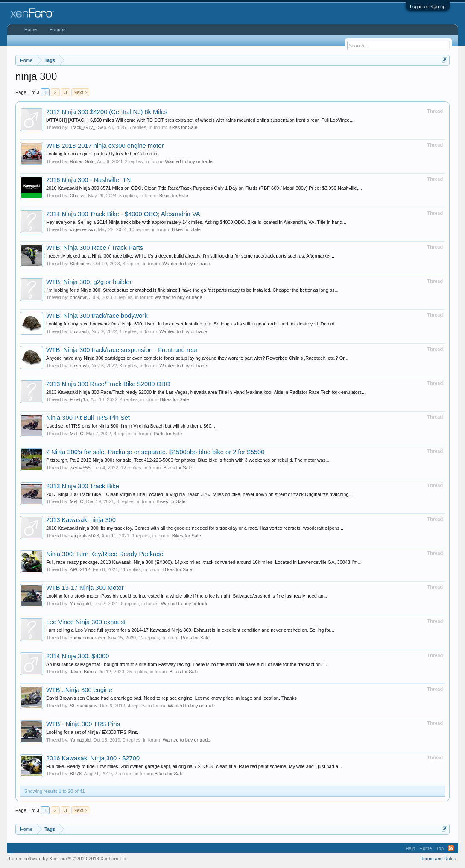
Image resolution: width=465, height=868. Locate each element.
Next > (80, 92)
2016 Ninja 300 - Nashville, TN (88, 179)
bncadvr (78, 297)
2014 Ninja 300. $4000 (77, 656)
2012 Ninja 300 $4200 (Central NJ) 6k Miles (106, 111)
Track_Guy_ (83, 127)
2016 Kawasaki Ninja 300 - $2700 (93, 758)
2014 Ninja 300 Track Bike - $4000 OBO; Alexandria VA (123, 214)
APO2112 (80, 569)
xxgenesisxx (83, 229)
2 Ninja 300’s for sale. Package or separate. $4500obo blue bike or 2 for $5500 (155, 452)
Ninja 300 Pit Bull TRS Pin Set (88, 417)
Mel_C (77, 433)
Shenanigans (83, 705)
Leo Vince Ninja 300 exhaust (86, 622)
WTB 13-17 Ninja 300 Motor (85, 587)
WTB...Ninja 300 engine (79, 689)
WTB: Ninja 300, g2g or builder (89, 282)
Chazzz (78, 195)
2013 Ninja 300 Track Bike (82, 486)
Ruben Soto (82, 161)
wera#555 (80, 467)
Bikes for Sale (182, 127)
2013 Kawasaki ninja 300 (81, 519)
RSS (451, 848)
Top (440, 848)
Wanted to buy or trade (189, 161)
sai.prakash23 (84, 535)
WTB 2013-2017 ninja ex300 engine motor (105, 145)
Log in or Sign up (427, 6)
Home (30, 29)
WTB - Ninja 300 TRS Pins (83, 724)
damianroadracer (87, 637)
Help (410, 848)
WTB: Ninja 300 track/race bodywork (97, 315)
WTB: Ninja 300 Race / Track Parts (94, 247)
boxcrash (79, 331)
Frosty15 (79, 399)
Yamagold (80, 603)
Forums (57, 29)
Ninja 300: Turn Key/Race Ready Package (105, 554)
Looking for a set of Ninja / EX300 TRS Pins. (92, 732)
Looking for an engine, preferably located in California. (102, 153)
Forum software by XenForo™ (68, 858)
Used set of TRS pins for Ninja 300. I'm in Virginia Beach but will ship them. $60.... (131, 425)
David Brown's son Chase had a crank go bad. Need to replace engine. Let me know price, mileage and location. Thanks (171, 698)
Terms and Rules (438, 858)
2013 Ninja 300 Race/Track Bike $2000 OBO (108, 384)
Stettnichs (80, 263)
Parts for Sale (168, 433)
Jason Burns (83, 671)
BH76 (76, 773)
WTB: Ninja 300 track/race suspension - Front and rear (122, 349)
